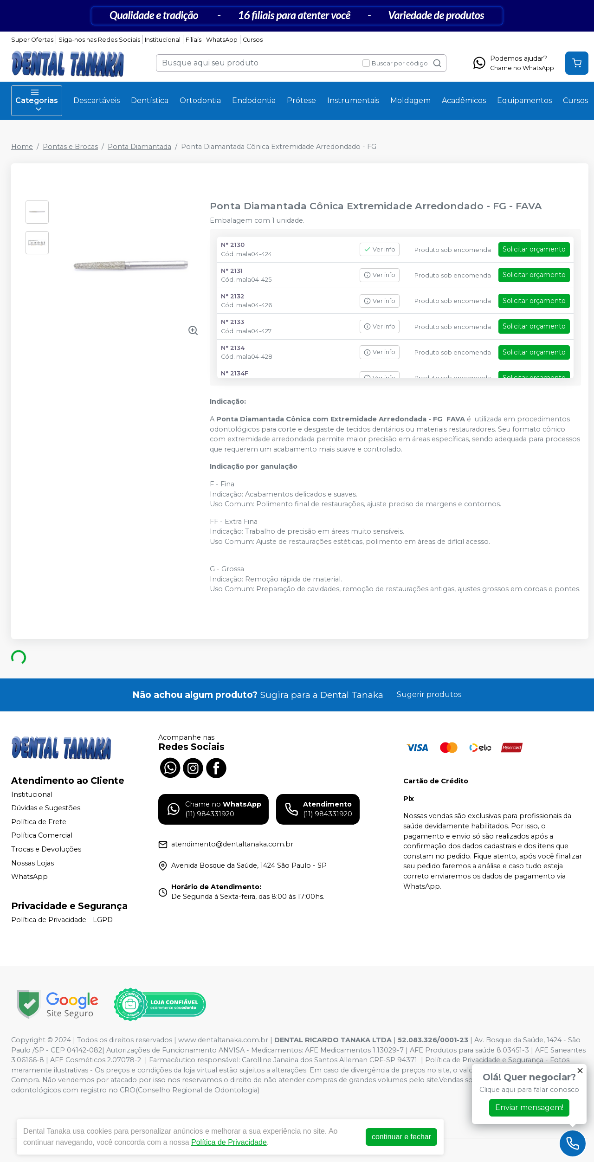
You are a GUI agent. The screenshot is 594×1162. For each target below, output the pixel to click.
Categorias (36, 101)
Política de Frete (38, 822)
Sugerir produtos (429, 694)
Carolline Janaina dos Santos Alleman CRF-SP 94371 (329, 1060)
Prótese (301, 100)
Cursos (253, 39)
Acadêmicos (464, 100)
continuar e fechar (401, 1137)
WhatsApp (222, 39)
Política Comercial (41, 836)
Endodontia (254, 100)
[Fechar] (580, 1070)
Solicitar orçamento (534, 249)
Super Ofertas (32, 39)
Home (22, 146)
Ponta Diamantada (139, 146)
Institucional (163, 39)
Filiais (193, 39)
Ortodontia (200, 100)
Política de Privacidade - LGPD (62, 920)
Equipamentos (524, 100)
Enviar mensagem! (529, 1107)
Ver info (379, 249)
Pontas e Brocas (70, 146)
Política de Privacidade (229, 1142)
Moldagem (410, 100)
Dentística (149, 100)
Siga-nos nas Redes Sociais (99, 39)
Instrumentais (353, 100)
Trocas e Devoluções (46, 849)
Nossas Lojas (32, 863)
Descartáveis (96, 100)
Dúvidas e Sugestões (45, 808)
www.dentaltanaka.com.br (223, 1040)
